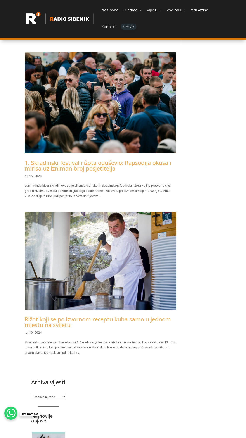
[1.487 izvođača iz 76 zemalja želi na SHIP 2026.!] (204, 193)
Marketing (199, 10)
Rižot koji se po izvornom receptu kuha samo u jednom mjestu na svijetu (87, 313)
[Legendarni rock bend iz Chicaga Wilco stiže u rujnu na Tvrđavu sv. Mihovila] (204, 128)
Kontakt (108, 26)
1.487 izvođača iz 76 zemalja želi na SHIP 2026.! (201, 221)
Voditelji (173, 10)
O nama (130, 10)
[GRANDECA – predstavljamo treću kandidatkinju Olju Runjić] (204, 252)
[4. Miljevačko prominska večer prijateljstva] (204, 317)
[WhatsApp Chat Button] (10, 413)
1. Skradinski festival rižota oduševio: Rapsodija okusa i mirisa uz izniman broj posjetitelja (96, 161)
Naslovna (110, 10)
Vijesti (152, 10)
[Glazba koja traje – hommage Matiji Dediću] (204, 372)
